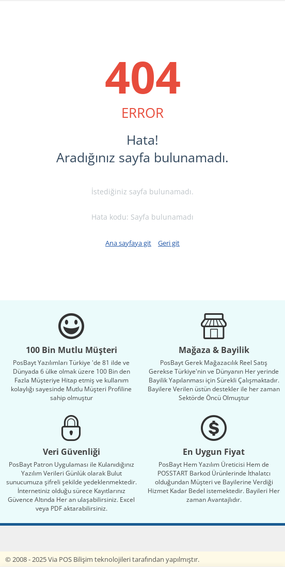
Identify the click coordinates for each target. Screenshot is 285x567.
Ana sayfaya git (128, 243)
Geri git (169, 243)
